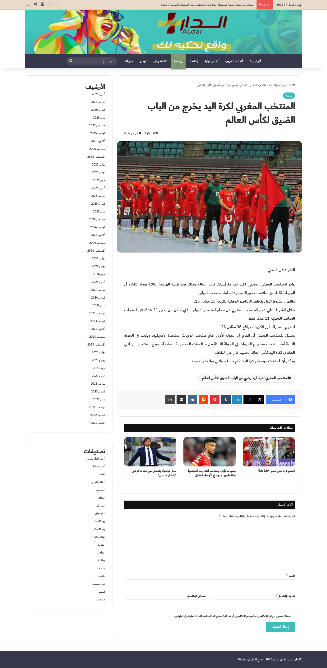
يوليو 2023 (98, 352)
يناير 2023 (99, 399)
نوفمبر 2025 (97, 133)
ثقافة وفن (160, 61)
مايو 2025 (99, 180)
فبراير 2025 (98, 203)
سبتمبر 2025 (97, 149)
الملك (101, 497)
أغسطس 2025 (96, 156)
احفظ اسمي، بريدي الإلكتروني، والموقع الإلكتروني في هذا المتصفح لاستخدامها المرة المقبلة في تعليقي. (232, 616)
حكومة (101, 544)
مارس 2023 (98, 383)
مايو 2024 (99, 274)
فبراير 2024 (98, 297)
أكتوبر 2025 (98, 141)
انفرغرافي (100, 513)
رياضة (178, 61)
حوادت (101, 552)
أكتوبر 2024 (98, 235)
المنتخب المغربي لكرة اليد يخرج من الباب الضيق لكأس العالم (245, 378)
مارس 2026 (98, 102)
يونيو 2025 (98, 172)
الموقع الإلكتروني (196, 596)
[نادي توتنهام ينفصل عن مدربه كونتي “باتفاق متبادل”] (150, 451)
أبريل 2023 (98, 375)
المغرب (100, 490)
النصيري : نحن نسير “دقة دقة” (276, 471)
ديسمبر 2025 (97, 125)
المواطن (100, 505)
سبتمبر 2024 (97, 242)
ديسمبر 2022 (97, 407)
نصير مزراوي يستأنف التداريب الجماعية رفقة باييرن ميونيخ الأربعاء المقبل (211, 473)
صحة (102, 568)
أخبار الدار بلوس (95, 458)
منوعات (128, 61)
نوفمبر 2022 (97, 415)
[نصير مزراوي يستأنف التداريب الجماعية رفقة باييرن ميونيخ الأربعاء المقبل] (209, 451)
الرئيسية (255, 61)
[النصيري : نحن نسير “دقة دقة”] (269, 451)
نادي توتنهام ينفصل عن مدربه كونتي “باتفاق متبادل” (154, 473)
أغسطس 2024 (96, 250)
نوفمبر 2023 (97, 321)
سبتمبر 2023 (97, 336)
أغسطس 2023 (96, 344)
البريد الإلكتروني (285, 596)
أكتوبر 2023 (98, 329)
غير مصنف (98, 583)
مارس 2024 (98, 289)
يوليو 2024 (98, 258)
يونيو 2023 (98, 360)
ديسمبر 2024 (97, 219)
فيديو (143, 61)
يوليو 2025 (98, 164)
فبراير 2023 (98, 391)
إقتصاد (193, 61)
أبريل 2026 (98, 94)
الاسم (290, 575)
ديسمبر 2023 (97, 313)
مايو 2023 (99, 368)
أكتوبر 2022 (98, 422)
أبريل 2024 (98, 282)
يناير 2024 (99, 305)
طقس (101, 576)
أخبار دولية (211, 61)
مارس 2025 (98, 195)
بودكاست (99, 521)
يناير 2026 (99, 117)
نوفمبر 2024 (97, 227)
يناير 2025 (99, 211)
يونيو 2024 (98, 266)
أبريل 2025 (98, 188)
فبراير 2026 (98, 109)
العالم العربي (234, 61)
